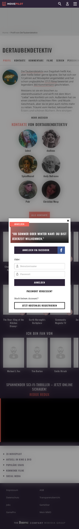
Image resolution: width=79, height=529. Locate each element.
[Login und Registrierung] (67, 4)
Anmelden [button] (39, 282)
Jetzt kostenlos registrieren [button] (39, 305)
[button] (39, 250)
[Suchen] (60, 4)
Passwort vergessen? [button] (39, 291)
